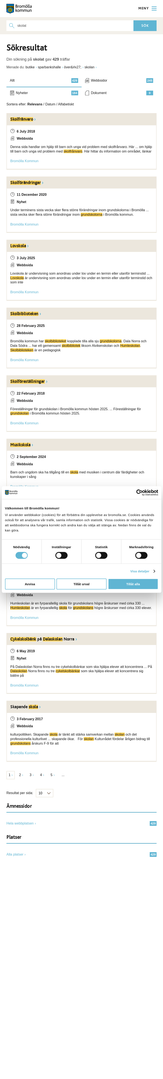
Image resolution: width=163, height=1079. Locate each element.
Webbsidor (122, 80)
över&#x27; (72, 67)
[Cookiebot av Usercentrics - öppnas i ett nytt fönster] (139, 492)
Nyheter (47, 93)
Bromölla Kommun (24, 161)
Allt (44, 80)
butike (30, 67)
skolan (89, 67)
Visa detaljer (139, 571)
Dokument (122, 93)
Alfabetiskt (66, 104)
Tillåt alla (133, 584)
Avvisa (30, 584)
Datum (50, 104)
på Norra (42, 639)
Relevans (34, 104)
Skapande (24, 707)
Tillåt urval (81, 584)
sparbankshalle (49, 67)
